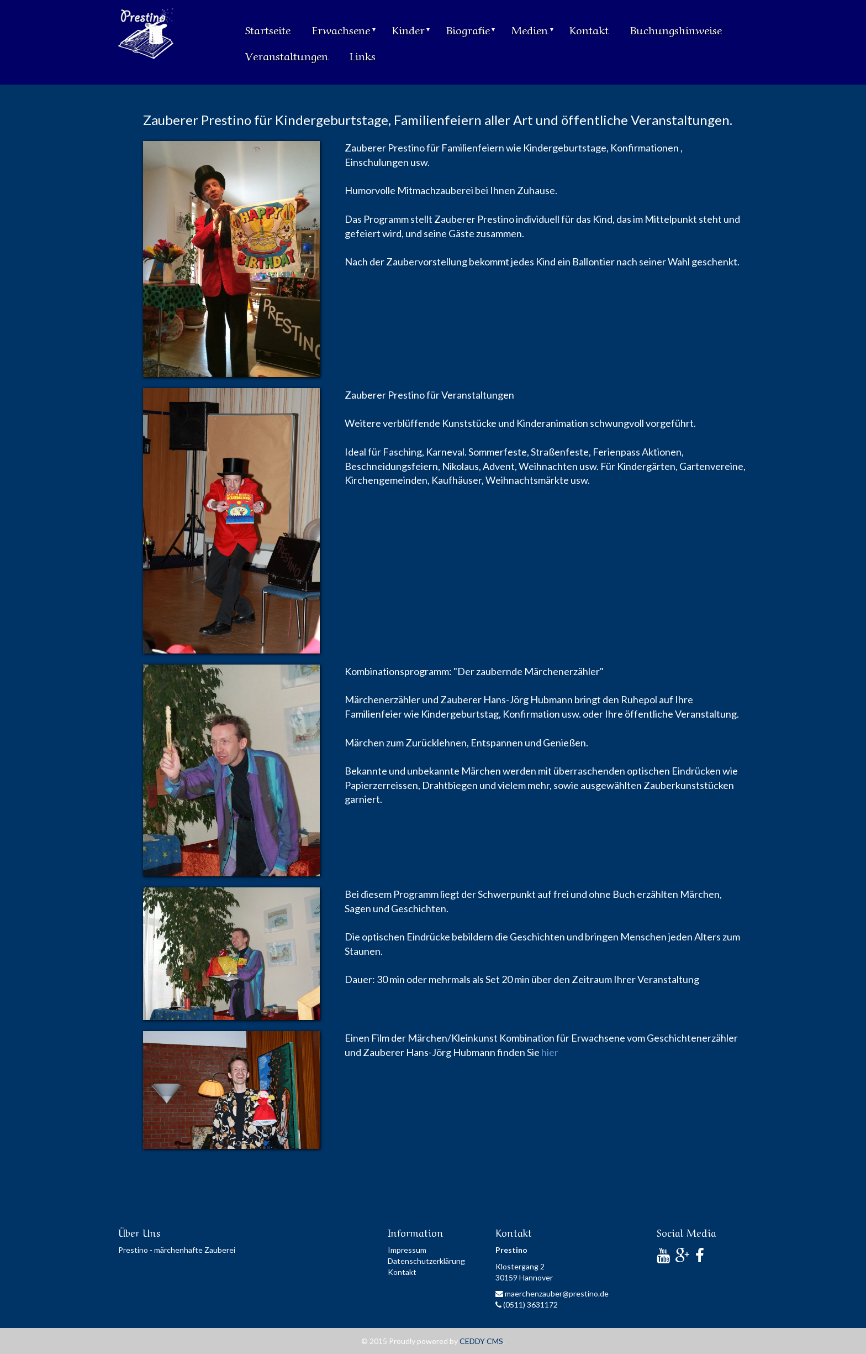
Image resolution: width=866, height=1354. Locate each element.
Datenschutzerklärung (426, 1261)
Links (363, 55)
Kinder (411, 29)
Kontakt (589, 29)
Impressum (407, 1249)
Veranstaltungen (286, 55)
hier (549, 1052)
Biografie (470, 29)
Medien (532, 29)
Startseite (268, 29)
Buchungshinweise (676, 29)
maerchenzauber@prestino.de (552, 1293)
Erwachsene (344, 29)
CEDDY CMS (481, 1341)
